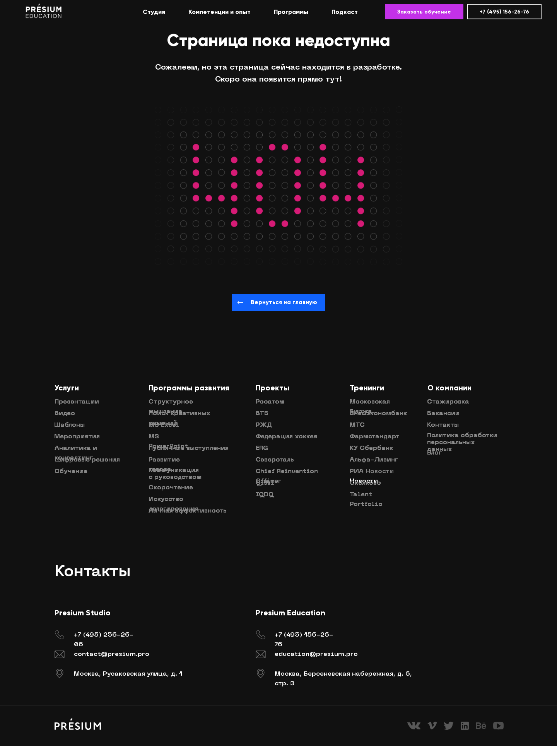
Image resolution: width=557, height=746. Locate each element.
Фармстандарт (375, 437)
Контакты (443, 425)
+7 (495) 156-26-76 (504, 12)
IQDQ (264, 495)
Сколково (365, 483)
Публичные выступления (189, 448)
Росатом (270, 402)
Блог (434, 453)
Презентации (77, 402)
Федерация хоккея (286, 437)
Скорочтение (171, 488)
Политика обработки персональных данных (462, 443)
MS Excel (164, 425)
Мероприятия (77, 437)
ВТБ (262, 413)
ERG (262, 448)
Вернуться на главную (278, 302)
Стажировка (448, 402)
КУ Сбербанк (371, 448)
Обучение (71, 471)
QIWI (265, 483)
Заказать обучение (424, 12)
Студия (154, 11)
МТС (357, 425)
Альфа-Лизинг (374, 460)
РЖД (264, 425)
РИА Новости (372, 471)
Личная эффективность (188, 511)
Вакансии (443, 413)
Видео (65, 413)
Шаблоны (69, 425)
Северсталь (275, 460)
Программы (291, 11)
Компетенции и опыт (219, 11)
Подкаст (344, 11)
